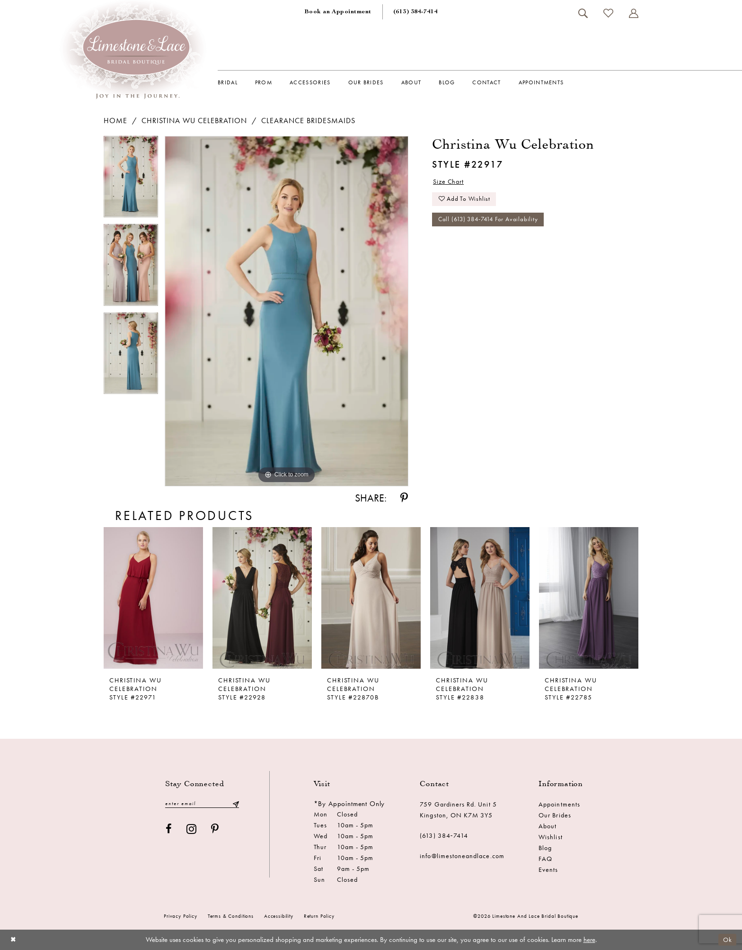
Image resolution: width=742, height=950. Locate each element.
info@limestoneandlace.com (462, 855)
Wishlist (550, 837)
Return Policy (319, 916)
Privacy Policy (180, 916)
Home (115, 120)
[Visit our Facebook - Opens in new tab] (169, 830)
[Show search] (582, 13)
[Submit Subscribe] (235, 804)
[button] (633, 13)
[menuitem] (337, 12)
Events (548, 869)
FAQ (545, 858)
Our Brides (555, 815)
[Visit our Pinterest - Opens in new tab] (215, 830)
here (589, 939)
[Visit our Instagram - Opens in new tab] (191, 830)
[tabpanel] (131, 180)
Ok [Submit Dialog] (727, 939)
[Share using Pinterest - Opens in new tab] (404, 498)
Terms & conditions (231, 916)
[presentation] (153, 597)
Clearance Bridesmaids (308, 120)
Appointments (559, 804)
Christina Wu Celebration (194, 120)
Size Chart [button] (450, 182)
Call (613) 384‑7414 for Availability (492, 224)
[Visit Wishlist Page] (608, 13)
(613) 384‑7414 (444, 835)
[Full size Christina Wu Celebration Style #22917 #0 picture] (286, 311)
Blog (545, 847)
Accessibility (278, 916)
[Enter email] (202, 804)
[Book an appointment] (337, 12)
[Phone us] (415, 12)
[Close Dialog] (14, 940)
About (547, 826)
